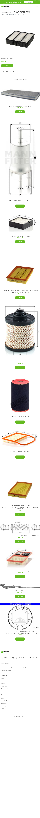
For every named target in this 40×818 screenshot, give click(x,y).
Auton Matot (4, 678)
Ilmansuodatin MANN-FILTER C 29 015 (20, 451)
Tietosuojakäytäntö (6, 706)
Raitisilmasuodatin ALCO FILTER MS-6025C (20, 106)
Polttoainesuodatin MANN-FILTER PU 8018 (20, 236)
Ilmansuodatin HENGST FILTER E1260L (20, 416)
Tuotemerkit (4, 686)
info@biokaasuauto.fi (6, 670)
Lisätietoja (7, 65)
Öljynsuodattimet (12, 56)
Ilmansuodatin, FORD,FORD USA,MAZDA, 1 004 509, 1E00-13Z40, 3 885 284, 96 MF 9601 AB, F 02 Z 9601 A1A (20, 291)
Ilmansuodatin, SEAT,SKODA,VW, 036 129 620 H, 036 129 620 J (20, 571)
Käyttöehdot (4, 703)
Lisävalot (3, 681)
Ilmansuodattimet (21, 56)
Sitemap (3, 708)
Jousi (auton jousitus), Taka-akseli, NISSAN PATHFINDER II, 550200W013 (20, 536)
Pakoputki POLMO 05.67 (20, 590)
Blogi (2, 698)
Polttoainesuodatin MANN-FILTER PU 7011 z (20, 362)
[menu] (37, 7)
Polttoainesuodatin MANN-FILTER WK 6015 (20, 200)
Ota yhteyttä (4, 700)
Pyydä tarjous (28, 2)
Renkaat (3, 683)
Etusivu (3, 14)
